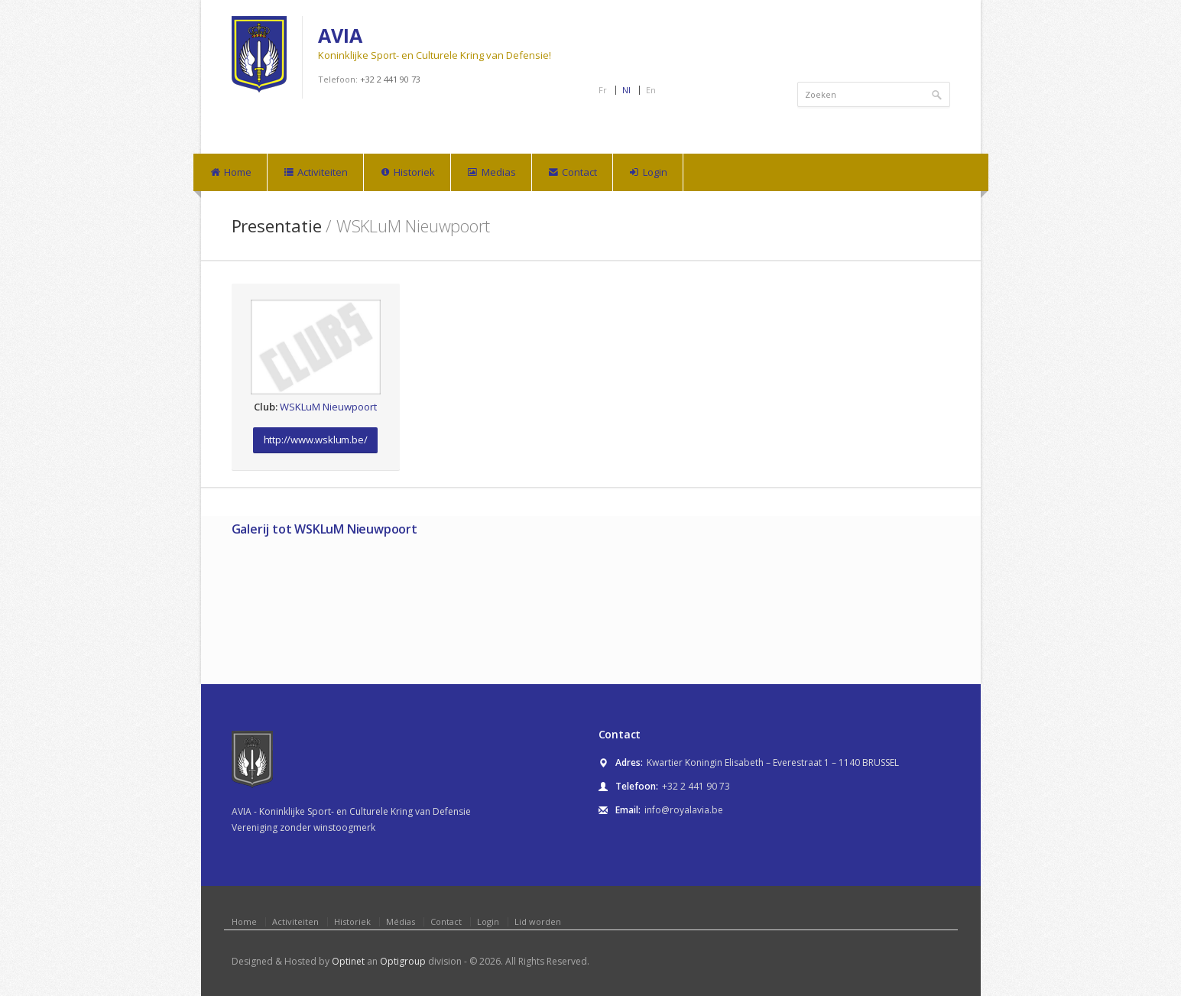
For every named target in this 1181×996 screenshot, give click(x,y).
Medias (490, 172)
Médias (400, 921)
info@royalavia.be (683, 809)
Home (230, 172)
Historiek (407, 172)
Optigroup (403, 961)
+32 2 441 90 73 (390, 79)
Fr (603, 90)
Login (647, 172)
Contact (572, 172)
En (651, 90)
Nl (626, 90)
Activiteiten (315, 172)
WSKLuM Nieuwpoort (328, 407)
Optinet (348, 961)
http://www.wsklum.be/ (316, 439)
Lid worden (537, 921)
